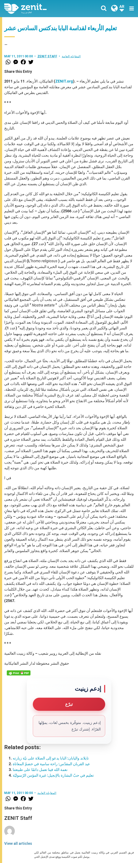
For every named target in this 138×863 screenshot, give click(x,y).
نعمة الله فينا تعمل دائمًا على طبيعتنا (40, 769)
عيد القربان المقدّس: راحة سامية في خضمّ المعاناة (51, 764)
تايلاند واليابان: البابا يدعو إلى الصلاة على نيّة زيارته (51, 758)
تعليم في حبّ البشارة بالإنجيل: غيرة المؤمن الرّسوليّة (53, 775)
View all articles (18, 843)
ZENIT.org (64, 81)
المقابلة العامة (71, 56)
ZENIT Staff (47, 56)
